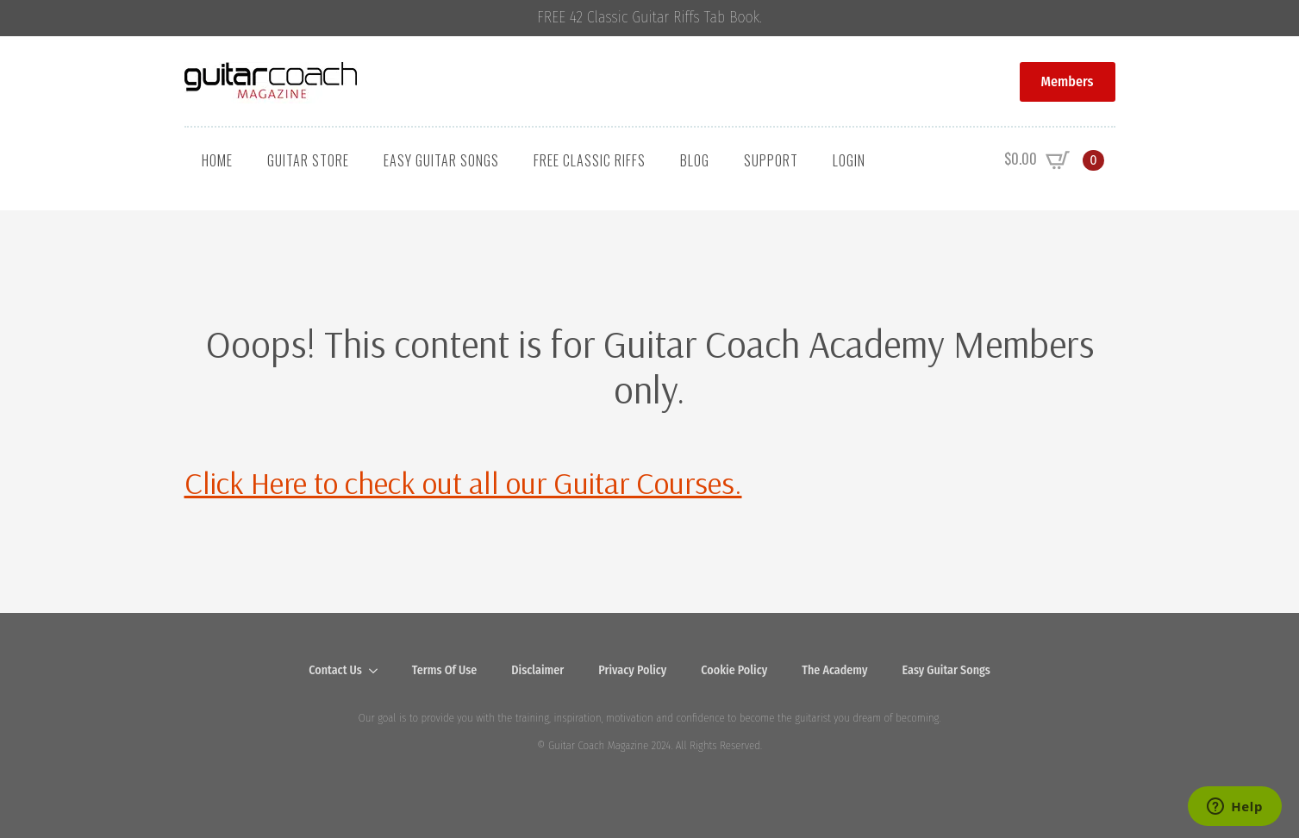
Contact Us (335, 670)
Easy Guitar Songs (441, 160)
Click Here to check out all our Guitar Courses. (463, 482)
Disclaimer (537, 670)
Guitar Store (308, 160)
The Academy (834, 670)
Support (771, 160)
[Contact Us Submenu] (378, 670)
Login (849, 160)
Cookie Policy (734, 670)
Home (217, 160)
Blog (694, 160)
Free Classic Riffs (590, 160)
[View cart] (1054, 160)
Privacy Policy (632, 670)
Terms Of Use (445, 670)
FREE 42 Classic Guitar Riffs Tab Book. (649, 18)
